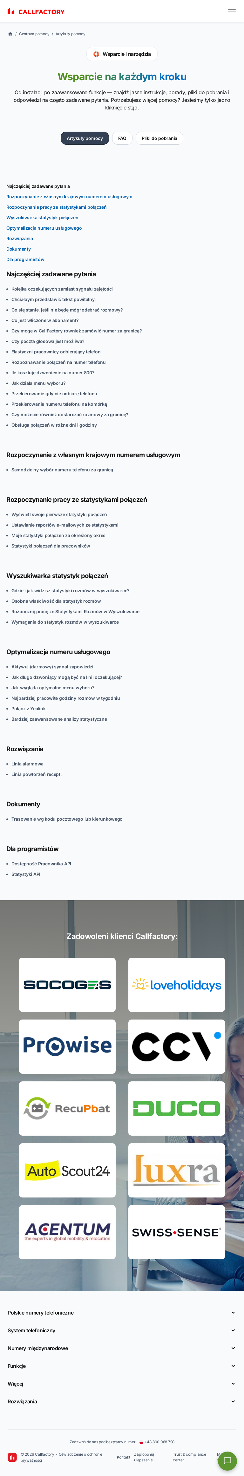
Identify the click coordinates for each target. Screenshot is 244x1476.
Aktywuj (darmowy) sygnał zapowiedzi (52, 666)
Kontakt (123, 1457)
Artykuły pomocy (70, 33)
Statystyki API (25, 874)
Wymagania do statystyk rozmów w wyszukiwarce (65, 622)
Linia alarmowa (27, 763)
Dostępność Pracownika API (41, 863)
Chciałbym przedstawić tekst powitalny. (53, 299)
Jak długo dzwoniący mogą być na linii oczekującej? (66, 677)
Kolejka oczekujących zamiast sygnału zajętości (62, 289)
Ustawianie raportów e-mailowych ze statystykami (65, 525)
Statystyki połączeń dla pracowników (50, 545)
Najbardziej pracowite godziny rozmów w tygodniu (65, 698)
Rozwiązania (19, 238)
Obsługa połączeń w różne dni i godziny (54, 425)
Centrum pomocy (34, 33)
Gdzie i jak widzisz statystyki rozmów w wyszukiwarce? (70, 590)
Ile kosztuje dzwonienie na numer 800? (53, 372)
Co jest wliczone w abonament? (45, 320)
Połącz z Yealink (28, 708)
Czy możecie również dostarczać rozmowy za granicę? (69, 414)
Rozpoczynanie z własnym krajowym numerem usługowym (69, 196)
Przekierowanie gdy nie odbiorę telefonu (54, 393)
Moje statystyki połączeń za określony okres (58, 535)
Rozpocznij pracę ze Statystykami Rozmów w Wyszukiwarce (75, 611)
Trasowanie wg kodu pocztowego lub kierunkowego (67, 819)
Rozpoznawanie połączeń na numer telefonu (58, 362)
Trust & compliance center (189, 1457)
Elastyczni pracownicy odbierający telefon (56, 351)
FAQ (122, 138)
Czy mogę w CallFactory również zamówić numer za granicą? (76, 330)
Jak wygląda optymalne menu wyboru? (52, 687)
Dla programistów (25, 259)
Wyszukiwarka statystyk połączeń (42, 217)
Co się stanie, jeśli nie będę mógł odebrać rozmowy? (67, 309)
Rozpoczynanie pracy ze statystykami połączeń (56, 207)
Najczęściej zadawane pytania (38, 186)
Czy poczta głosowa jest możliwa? (48, 341)
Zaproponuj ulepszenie (144, 1457)
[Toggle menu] (231, 11)
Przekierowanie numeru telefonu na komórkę (59, 404)
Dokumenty (18, 249)
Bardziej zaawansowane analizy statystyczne (59, 719)
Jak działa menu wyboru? (38, 383)
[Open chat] (227, 1461)
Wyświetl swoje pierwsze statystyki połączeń (59, 514)
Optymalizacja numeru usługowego (44, 228)
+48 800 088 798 (156, 1442)
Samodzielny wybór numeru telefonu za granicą (62, 469)
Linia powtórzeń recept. (36, 774)
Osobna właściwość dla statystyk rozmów (56, 601)
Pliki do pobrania (159, 138)
